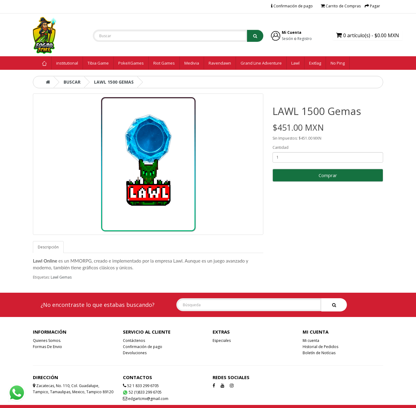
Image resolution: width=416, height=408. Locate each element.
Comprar (328, 175)
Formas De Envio (47, 346)
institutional (67, 63)
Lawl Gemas (61, 277)
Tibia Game (98, 63)
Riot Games (164, 63)
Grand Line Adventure (261, 63)
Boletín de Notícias (319, 352)
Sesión (287, 38)
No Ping (338, 63)
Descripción (48, 247)
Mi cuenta (311, 340)
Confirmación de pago (142, 346)
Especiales (222, 340)
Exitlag (315, 63)
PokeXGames (131, 63)
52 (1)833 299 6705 (142, 392)
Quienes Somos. (47, 340)
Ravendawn (220, 63)
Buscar (72, 82)
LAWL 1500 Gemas (114, 82)
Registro (304, 38)
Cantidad (280, 147)
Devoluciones (135, 352)
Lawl (295, 63)
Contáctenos (134, 340)
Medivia (191, 63)
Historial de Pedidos (320, 346)
